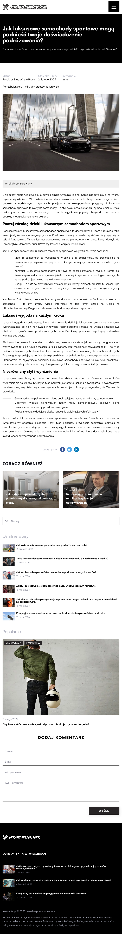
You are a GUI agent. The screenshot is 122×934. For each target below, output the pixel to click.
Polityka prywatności (31, 854)
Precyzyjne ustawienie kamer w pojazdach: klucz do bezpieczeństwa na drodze (60, 613)
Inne (65, 79)
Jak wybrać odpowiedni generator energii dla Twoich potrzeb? (51, 545)
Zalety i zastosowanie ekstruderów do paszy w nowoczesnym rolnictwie (56, 586)
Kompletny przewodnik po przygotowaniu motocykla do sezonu (51, 893)
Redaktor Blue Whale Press (19, 79)
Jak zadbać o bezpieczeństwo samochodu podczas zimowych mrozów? (56, 572)
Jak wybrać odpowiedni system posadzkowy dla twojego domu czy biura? (29, 498)
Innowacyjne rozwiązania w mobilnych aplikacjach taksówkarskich (84, 498)
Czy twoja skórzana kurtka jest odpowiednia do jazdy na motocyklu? (46, 724)
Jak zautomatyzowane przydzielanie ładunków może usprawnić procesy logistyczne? (63, 880)
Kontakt (8, 854)
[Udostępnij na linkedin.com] (76, 449)
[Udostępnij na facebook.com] (62, 449)
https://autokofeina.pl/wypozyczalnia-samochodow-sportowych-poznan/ (47, 308)
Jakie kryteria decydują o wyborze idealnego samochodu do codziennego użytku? (62, 558)
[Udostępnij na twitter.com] (69, 449)
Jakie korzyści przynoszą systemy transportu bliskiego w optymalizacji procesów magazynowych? (61, 867)
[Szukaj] (7, 521)
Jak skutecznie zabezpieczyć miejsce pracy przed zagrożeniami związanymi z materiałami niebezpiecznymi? (66, 600)
